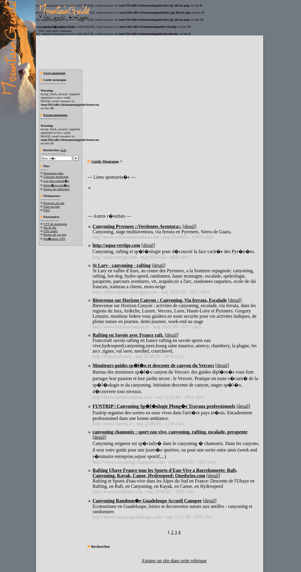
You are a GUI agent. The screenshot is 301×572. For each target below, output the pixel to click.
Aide (63, 150)
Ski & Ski (49, 227)
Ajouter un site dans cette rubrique (174, 560)
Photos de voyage (55, 234)
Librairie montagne (56, 176)
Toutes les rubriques (56, 189)
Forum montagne (55, 115)
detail (189, 226)
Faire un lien (51, 206)
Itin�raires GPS (54, 238)
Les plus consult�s (56, 180)
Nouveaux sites (53, 173)
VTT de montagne (55, 224)
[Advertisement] (137, 114)
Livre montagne (54, 73)
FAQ (46, 210)
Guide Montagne (105, 161)
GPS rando (50, 231)
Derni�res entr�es (56, 185)
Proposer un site (53, 203)
